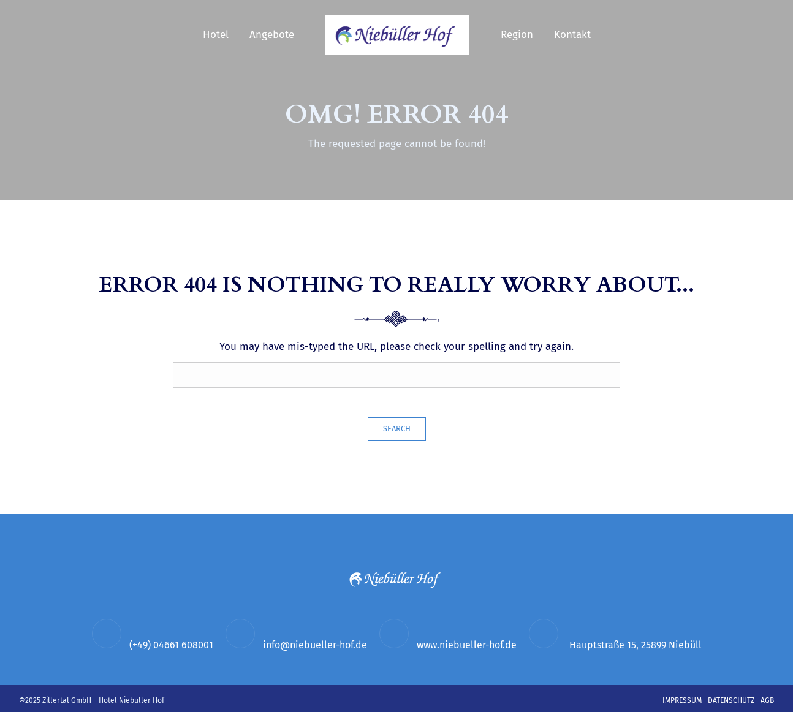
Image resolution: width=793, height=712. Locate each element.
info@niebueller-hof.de (315, 645)
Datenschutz (731, 700)
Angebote (271, 34)
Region (517, 34)
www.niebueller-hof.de (467, 645)
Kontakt (572, 34)
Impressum (682, 700)
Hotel (216, 34)
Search (397, 428)
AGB (767, 700)
